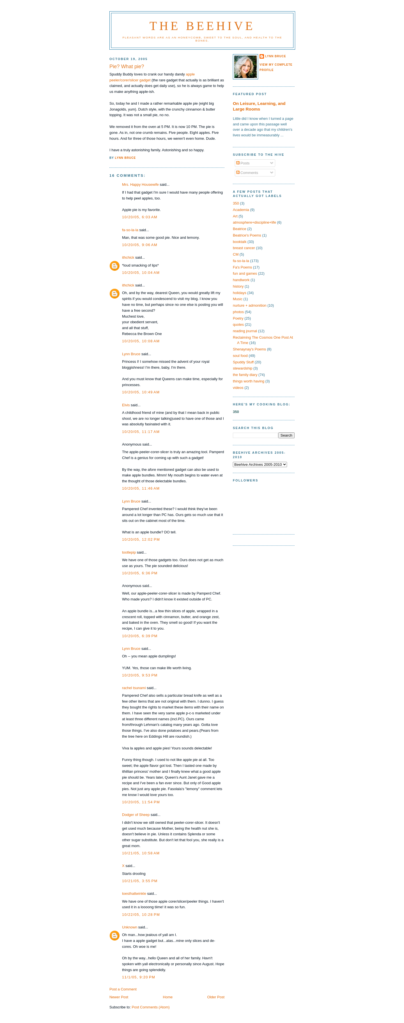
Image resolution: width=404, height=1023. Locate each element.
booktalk (239, 242)
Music (237, 299)
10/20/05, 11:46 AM (141, 488)
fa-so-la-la (130, 230)
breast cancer (244, 248)
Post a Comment (123, 989)
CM (235, 254)
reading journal (245, 331)
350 (236, 203)
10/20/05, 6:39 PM (140, 636)
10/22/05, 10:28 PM (141, 914)
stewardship (242, 368)
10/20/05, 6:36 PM (140, 573)
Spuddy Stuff (243, 362)
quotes (238, 324)
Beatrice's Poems (247, 235)
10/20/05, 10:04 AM (141, 272)
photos (238, 312)
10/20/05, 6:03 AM (139, 217)
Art (235, 216)
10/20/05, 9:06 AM (139, 245)
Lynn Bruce (131, 354)
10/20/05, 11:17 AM (141, 432)
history (238, 286)
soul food (240, 356)
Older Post (215, 997)
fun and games (245, 273)
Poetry (238, 318)
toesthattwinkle (134, 893)
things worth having (248, 381)
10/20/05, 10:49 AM (141, 392)
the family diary (245, 375)
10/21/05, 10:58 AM (141, 853)
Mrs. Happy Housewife (140, 184)
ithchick (128, 257)
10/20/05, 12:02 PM (141, 539)
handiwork (241, 280)
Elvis (126, 405)
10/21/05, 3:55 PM (140, 881)
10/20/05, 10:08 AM (141, 341)
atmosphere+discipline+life (254, 222)
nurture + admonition (250, 305)
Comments (247, 173)
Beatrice (239, 229)
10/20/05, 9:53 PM (140, 675)
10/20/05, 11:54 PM (141, 802)
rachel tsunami (134, 688)
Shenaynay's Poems (249, 349)
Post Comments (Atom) (151, 1007)
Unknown (129, 927)
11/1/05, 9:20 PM (138, 977)
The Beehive (202, 26)
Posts (243, 163)
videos (238, 388)
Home (168, 997)
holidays (239, 293)
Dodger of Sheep (136, 815)
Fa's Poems (242, 267)
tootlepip (129, 552)
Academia (241, 210)
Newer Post (118, 997)
